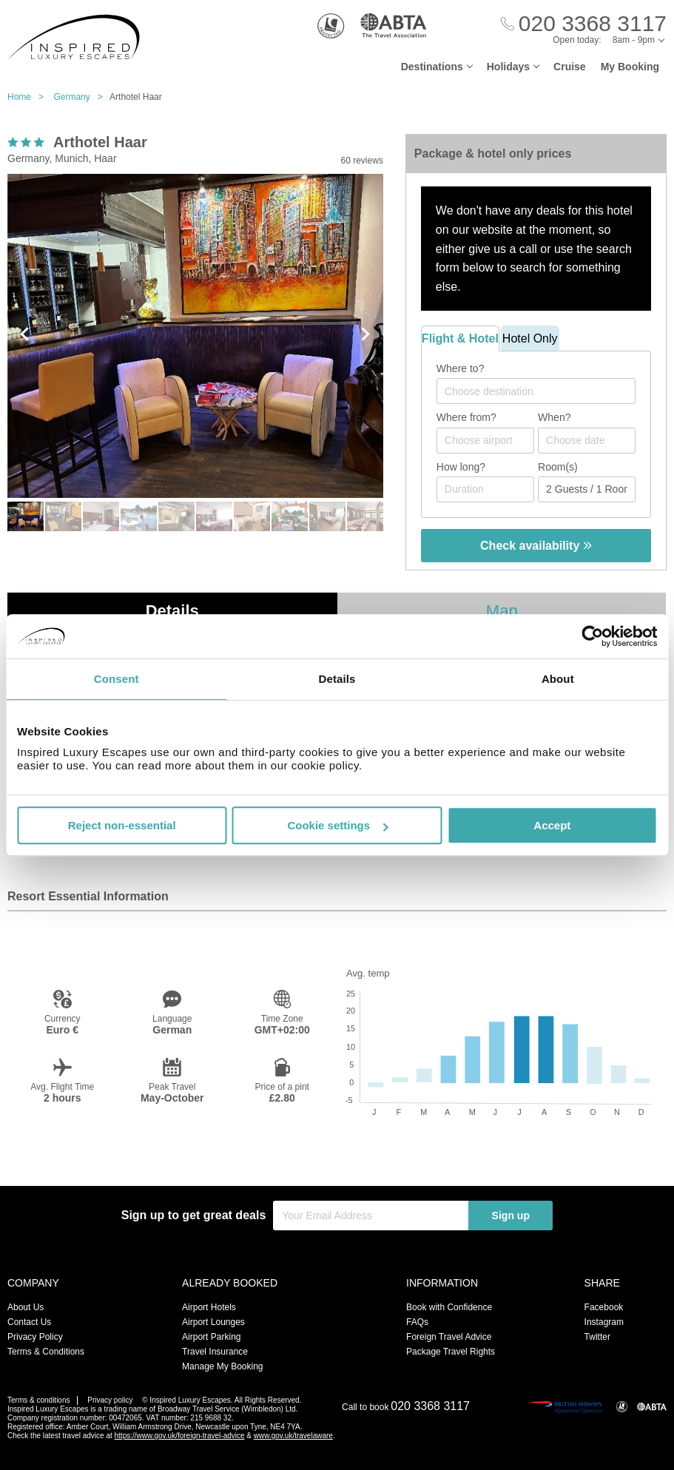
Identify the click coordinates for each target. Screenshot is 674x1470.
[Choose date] (587, 441)
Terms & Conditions (45, 1351)
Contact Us (29, 1322)
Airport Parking (211, 1337)
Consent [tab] (116, 678)
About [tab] (558, 678)
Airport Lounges (213, 1322)
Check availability (536, 545)
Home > (29, 97)
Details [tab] (337, 678)
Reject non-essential (122, 825)
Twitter (597, 1337)
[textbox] (543, 391)
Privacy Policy (35, 1337)
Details (172, 610)
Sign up (511, 1215)
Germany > (81, 97)
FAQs (417, 1322)
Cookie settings (337, 825)
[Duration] (485, 489)
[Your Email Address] (370, 1215)
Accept (551, 825)
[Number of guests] (587, 489)
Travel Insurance (215, 1351)
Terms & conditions (38, 1400)
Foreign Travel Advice (448, 1337)
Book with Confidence (449, 1307)
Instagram (604, 1322)
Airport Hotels (209, 1307)
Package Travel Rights (450, 1351)
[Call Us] (584, 24)
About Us (25, 1307)
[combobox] (536, 391)
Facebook (604, 1307)
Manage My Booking (222, 1366)
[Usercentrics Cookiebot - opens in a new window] (592, 636)
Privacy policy (109, 1400)
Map (502, 610)
